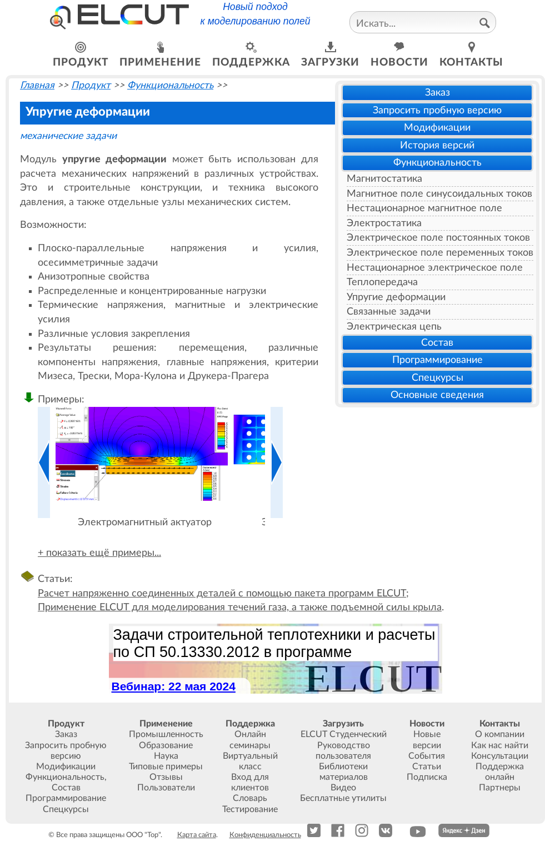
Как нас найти (499, 745)
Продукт (91, 85)
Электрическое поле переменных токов (440, 252)
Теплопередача (382, 282)
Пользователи (166, 787)
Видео (343, 787)
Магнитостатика (384, 178)
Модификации (437, 127)
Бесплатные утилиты (343, 798)
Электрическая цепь (394, 326)
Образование (166, 745)
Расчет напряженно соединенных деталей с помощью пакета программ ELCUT (222, 593)
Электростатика (384, 223)
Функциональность (437, 162)
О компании (499, 734)
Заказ (437, 92)
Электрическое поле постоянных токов (438, 237)
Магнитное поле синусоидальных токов (439, 193)
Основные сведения (437, 395)
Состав (437, 342)
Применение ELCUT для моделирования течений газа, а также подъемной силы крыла (240, 607)
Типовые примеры (166, 766)
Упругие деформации (396, 297)
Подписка (427, 777)
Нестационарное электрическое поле (435, 267)
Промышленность (166, 734)
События (426, 756)
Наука (166, 756)
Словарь (250, 798)
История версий (437, 145)
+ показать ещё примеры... (99, 553)
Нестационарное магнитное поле (424, 208)
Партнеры (500, 787)
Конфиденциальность (265, 835)
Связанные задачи (389, 311)
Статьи (426, 766)
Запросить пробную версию (437, 110)
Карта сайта (196, 835)
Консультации (499, 756)
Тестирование (250, 809)
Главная (37, 85)
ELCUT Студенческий (344, 734)
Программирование (437, 360)
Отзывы (166, 777)
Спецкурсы (437, 377)
